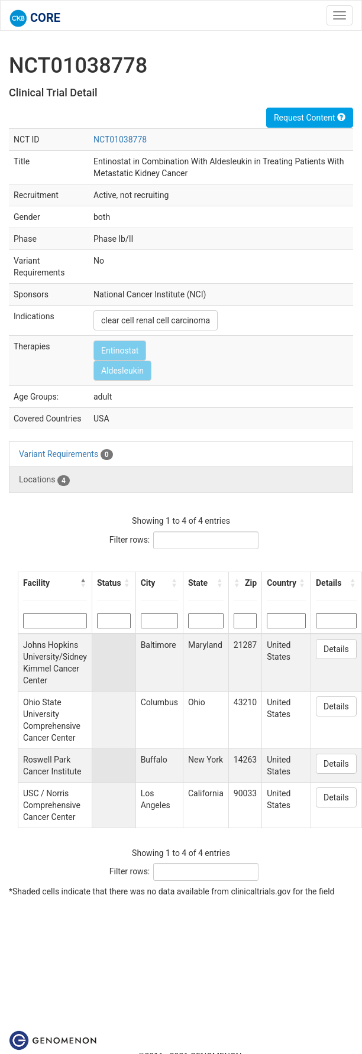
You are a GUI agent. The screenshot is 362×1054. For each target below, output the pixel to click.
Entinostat (119, 350)
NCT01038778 (120, 139)
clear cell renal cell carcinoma (155, 320)
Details (336, 649)
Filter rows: (129, 539)
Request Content (309, 117)
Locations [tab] (44, 480)
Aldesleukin (122, 370)
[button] (83, 583)
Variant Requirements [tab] (66, 454)
